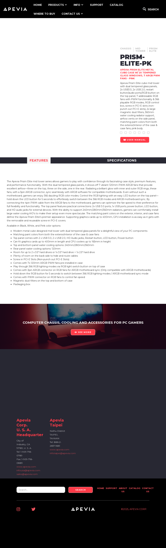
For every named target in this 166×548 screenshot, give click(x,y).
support (96, 4)
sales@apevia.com (27, 474)
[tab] (39, 160)
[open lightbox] (121, 133)
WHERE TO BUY (44, 13)
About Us (123, 490)
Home (100, 488)
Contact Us (148, 490)
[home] (15, 9)
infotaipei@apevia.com (63, 453)
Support (111, 488)
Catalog (116, 4)
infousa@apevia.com (28, 470)
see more (83, 332)
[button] (57, 4)
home (38, 4)
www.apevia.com (26, 466)
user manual (135, 140)
